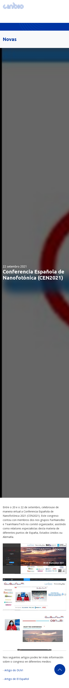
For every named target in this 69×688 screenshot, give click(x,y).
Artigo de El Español (16, 679)
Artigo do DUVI (13, 670)
